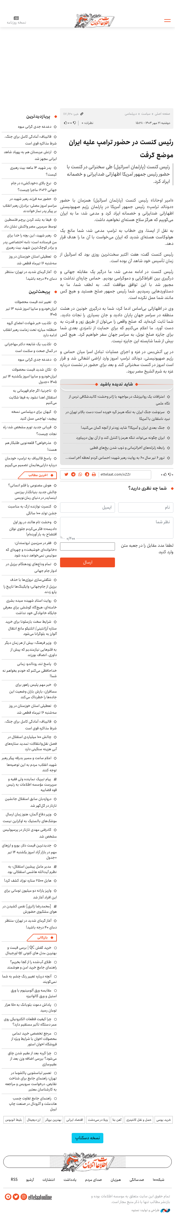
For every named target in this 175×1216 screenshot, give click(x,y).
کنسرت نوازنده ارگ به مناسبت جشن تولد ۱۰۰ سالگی (32, 509)
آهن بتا (117, 1119)
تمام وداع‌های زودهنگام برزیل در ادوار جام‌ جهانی (31, 567)
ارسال (87, 562)
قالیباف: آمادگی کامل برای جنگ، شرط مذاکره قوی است (31, 140)
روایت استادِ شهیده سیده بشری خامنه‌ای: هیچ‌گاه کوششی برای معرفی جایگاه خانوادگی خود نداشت (30, 607)
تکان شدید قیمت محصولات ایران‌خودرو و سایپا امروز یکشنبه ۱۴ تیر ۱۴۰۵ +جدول (30, 376)
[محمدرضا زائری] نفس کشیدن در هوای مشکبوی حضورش (30, 909)
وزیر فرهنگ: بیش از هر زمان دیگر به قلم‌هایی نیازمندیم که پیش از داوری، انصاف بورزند (31, 649)
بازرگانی (42, 937)
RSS (14, 1180)
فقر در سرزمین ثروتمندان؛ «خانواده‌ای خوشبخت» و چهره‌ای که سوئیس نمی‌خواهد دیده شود (31, 549)
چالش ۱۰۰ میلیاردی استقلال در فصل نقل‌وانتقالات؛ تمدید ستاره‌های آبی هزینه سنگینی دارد (31, 743)
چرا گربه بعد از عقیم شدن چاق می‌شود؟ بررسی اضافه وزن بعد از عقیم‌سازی (32, 1058)
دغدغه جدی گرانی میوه (34, 127)
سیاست (145, 113)
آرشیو (30, 1180)
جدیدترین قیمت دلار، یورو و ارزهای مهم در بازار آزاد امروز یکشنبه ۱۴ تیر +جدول (29, 851)
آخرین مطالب (38, 475)
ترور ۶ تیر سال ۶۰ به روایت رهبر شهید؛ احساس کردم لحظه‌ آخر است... (115, 458)
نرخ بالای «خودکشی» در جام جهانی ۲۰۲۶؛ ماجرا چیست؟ (34, 186)
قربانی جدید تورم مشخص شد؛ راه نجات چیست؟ (30, 430)
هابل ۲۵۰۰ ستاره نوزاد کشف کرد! (27, 881)
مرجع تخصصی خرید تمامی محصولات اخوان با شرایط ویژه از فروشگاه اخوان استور (34, 1038)
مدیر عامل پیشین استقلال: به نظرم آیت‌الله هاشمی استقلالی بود (32, 869)
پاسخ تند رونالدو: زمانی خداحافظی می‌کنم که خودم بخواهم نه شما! (29, 670)
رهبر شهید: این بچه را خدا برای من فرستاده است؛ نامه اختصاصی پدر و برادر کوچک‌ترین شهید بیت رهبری (30, 241)
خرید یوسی (163, 1119)
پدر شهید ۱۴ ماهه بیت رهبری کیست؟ (33, 171)
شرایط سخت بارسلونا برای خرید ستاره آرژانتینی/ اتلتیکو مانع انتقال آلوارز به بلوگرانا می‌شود (31, 628)
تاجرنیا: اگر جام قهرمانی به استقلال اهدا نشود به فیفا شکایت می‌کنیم (33, 397)
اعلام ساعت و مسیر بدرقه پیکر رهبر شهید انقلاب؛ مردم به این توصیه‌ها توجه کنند (29, 764)
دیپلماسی (131, 113)
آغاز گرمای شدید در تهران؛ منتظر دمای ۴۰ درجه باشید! (31, 275)
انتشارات (48, 1180)
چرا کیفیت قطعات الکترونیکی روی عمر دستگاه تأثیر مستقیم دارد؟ (30, 1021)
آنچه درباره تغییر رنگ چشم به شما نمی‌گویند (29, 979)
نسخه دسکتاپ (87, 1138)
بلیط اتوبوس (13, 1119)
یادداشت (70, 1180)
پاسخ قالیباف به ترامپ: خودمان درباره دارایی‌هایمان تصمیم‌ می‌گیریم (31, 461)
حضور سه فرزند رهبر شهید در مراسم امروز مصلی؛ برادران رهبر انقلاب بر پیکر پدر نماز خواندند (30, 205)
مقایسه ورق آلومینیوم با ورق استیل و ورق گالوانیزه (34, 993)
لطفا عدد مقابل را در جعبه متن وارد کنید (147, 548)
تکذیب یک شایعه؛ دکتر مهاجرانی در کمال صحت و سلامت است (31, 347)
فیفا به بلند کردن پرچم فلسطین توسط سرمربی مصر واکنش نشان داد (30, 223)
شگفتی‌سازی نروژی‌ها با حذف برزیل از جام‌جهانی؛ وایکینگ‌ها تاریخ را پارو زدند (30, 586)
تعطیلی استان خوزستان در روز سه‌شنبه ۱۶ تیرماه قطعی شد (33, 259)
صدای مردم (93, 1180)
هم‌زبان (116, 1180)
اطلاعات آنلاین (94, 20)
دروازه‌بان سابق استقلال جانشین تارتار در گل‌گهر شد (31, 802)
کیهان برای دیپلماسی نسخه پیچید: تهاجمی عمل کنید (34, 415)
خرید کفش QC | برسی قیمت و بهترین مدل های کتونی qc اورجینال (31, 950)
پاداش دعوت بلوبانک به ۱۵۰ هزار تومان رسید (31, 1007)
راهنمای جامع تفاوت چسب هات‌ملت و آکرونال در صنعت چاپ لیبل (33, 1103)
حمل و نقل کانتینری (138, 1119)
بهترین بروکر (53, 1119)
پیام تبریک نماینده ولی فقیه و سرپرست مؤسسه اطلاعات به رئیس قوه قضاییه (31, 784)
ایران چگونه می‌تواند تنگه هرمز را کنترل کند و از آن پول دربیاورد (120, 438)
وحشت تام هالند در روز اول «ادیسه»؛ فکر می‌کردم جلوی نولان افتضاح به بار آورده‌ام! (33, 528)
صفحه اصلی (162, 113)
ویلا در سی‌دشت (98, 1119)
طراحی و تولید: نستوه (150, 1210)
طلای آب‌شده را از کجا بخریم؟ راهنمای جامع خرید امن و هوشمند (32, 964)
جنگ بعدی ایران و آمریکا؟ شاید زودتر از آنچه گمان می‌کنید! (123, 428)
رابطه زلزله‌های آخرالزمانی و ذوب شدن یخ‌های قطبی (127, 448)
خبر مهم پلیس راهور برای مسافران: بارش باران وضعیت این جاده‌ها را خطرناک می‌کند (33, 691)
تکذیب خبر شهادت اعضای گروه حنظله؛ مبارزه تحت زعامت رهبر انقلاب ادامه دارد (30, 329)
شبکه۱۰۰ (158, 1180)
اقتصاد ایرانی (74, 1119)
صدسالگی (137, 1180)
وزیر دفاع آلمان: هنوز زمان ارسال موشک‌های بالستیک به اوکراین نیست (30, 817)
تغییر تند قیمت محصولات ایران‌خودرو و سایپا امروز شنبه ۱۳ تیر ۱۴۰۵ (31, 308)
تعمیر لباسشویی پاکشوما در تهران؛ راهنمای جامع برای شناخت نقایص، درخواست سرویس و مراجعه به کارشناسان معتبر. (31, 1081)
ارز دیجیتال (34, 1119)
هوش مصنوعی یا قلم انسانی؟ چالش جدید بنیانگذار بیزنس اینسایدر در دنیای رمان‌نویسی (32, 491)
